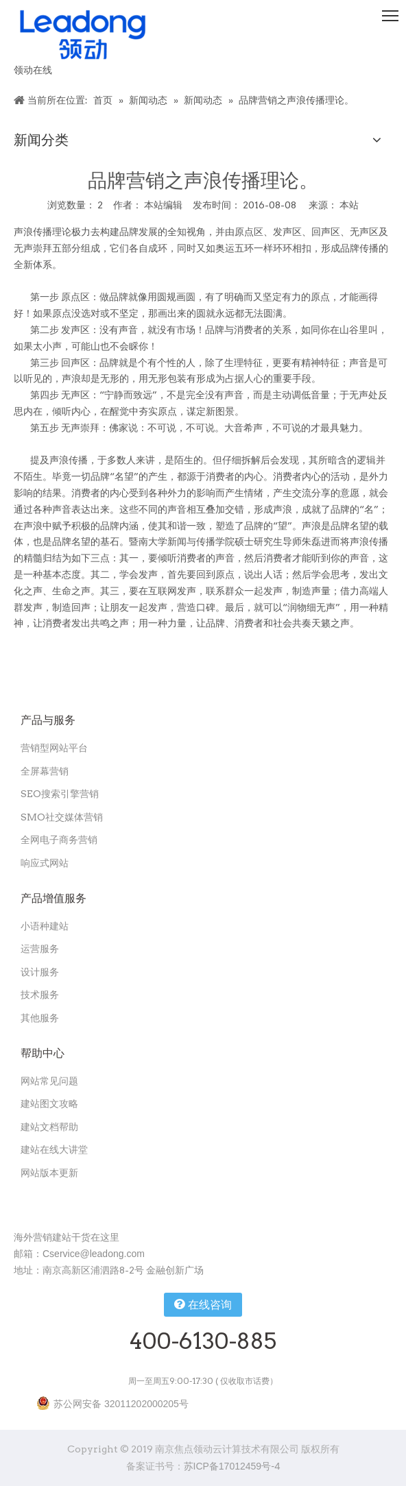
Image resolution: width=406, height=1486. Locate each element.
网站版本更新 (49, 1172)
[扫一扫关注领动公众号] (25, 1203)
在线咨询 (202, 1304)
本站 (349, 204)
